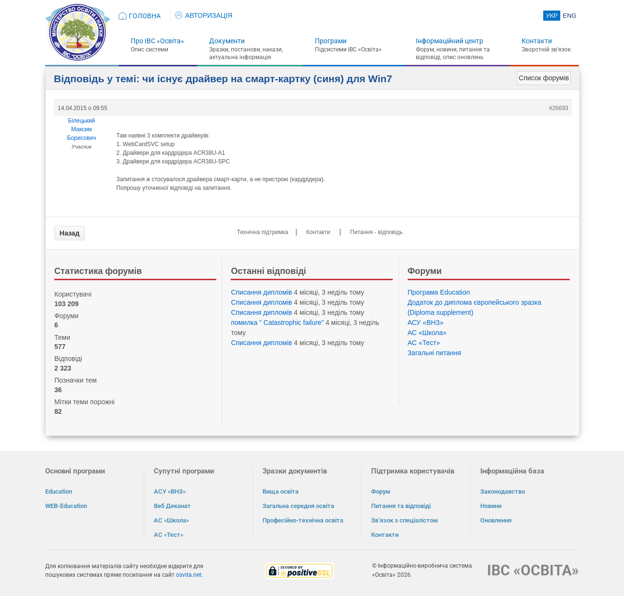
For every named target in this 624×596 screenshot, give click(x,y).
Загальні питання (435, 353)
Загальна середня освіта (298, 505)
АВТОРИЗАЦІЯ (203, 15)
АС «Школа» (427, 332)
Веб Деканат (172, 505)
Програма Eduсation (439, 292)
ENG (569, 15)
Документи (227, 41)
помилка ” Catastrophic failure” (277, 322)
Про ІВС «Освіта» (157, 41)
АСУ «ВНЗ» (426, 322)
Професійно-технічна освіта (302, 520)
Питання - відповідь (376, 232)
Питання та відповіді (401, 505)
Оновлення (496, 520)
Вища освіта (280, 491)
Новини (490, 505)
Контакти (537, 41)
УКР (552, 15)
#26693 (558, 108)
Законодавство (502, 491)
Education (58, 491)
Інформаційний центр (449, 41)
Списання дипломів (261, 292)
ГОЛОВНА (145, 16)
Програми (331, 41)
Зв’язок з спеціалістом (404, 520)
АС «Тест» (424, 343)
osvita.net (188, 574)
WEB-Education (66, 505)
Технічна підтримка (262, 232)
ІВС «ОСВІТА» (533, 570)
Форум (380, 491)
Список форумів (544, 78)
